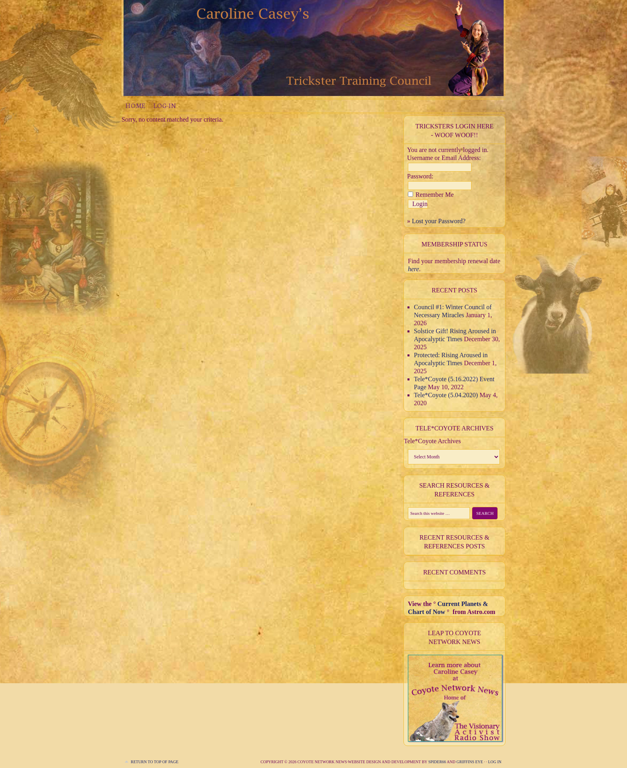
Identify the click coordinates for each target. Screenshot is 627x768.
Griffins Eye (470, 762)
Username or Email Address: (444, 157)
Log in (494, 762)
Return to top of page (154, 762)
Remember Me (434, 194)
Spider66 (437, 762)
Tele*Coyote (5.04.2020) (446, 395)
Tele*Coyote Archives (432, 441)
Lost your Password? (438, 221)
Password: (420, 176)
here (413, 269)
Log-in (165, 105)
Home (136, 105)
